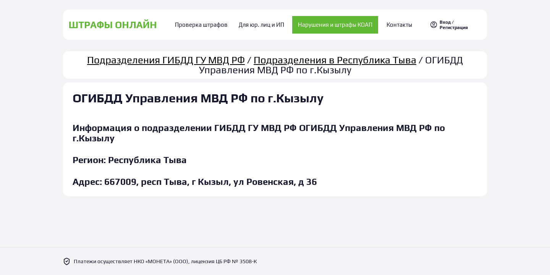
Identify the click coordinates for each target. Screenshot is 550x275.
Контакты (394, 23)
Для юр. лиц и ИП (261, 23)
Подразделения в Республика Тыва (335, 56)
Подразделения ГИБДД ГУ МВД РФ (166, 56)
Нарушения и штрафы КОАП (333, 23)
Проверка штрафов (206, 23)
